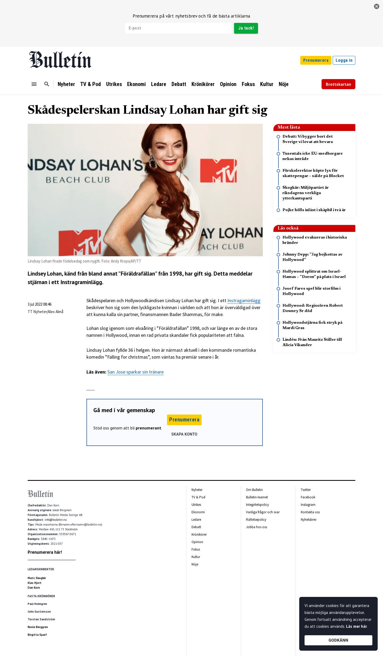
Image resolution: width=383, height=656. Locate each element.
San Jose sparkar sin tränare (135, 372)
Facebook (308, 497)
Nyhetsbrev (309, 519)
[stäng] (376, 6)
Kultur (266, 84)
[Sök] (46, 84)
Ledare (158, 84)
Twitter (306, 489)
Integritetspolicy (257, 504)
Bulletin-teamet (257, 497)
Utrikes (114, 84)
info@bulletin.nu (56, 520)
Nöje (284, 84)
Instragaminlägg (243, 300)
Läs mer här (356, 626)
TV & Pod (90, 84)
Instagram (308, 504)
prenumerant (148, 427)
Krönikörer (203, 84)
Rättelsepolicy (256, 519)
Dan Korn (34, 587)
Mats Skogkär (37, 578)
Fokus (248, 84)
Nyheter (66, 84)
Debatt (179, 84)
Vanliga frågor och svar (263, 512)
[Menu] (34, 84)
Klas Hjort (34, 583)
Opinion (228, 84)
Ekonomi (136, 84)
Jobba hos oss (256, 527)
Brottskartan (338, 84)
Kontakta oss (310, 512)
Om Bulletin (254, 489)
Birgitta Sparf (37, 635)
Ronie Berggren (38, 627)
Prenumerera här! (45, 552)
